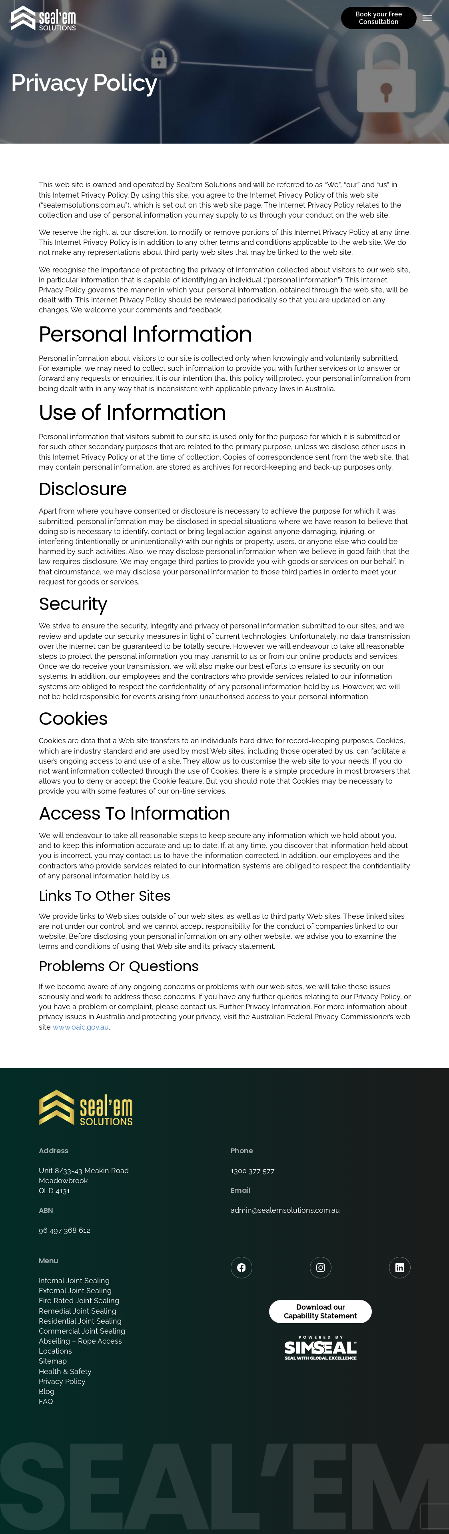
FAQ (46, 1401)
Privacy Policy (62, 1381)
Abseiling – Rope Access (80, 1341)
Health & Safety (65, 1371)
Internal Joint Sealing (74, 1280)
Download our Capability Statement (320, 1311)
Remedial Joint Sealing (77, 1311)
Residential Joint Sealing (80, 1321)
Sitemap (53, 1361)
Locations (55, 1351)
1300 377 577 (253, 1170)
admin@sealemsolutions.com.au (285, 1210)
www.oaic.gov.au (81, 1027)
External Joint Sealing (75, 1290)
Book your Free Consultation (378, 18)
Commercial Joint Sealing (82, 1331)
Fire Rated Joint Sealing (79, 1300)
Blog (46, 1391)
